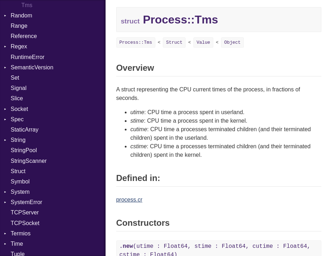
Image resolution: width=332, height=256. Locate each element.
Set (15, 78)
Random (21, 15)
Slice (17, 98)
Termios (21, 233)
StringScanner (29, 161)
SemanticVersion (32, 67)
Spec (17, 119)
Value (203, 42)
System (20, 192)
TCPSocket (25, 223)
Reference (24, 36)
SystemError (26, 202)
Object (232, 42)
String (18, 140)
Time (17, 244)
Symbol (20, 181)
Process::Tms (135, 42)
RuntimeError (27, 57)
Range (19, 26)
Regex (19, 46)
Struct (18, 171)
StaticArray (24, 130)
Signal (18, 88)
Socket (19, 109)
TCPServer (25, 212)
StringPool (24, 150)
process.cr (129, 200)
